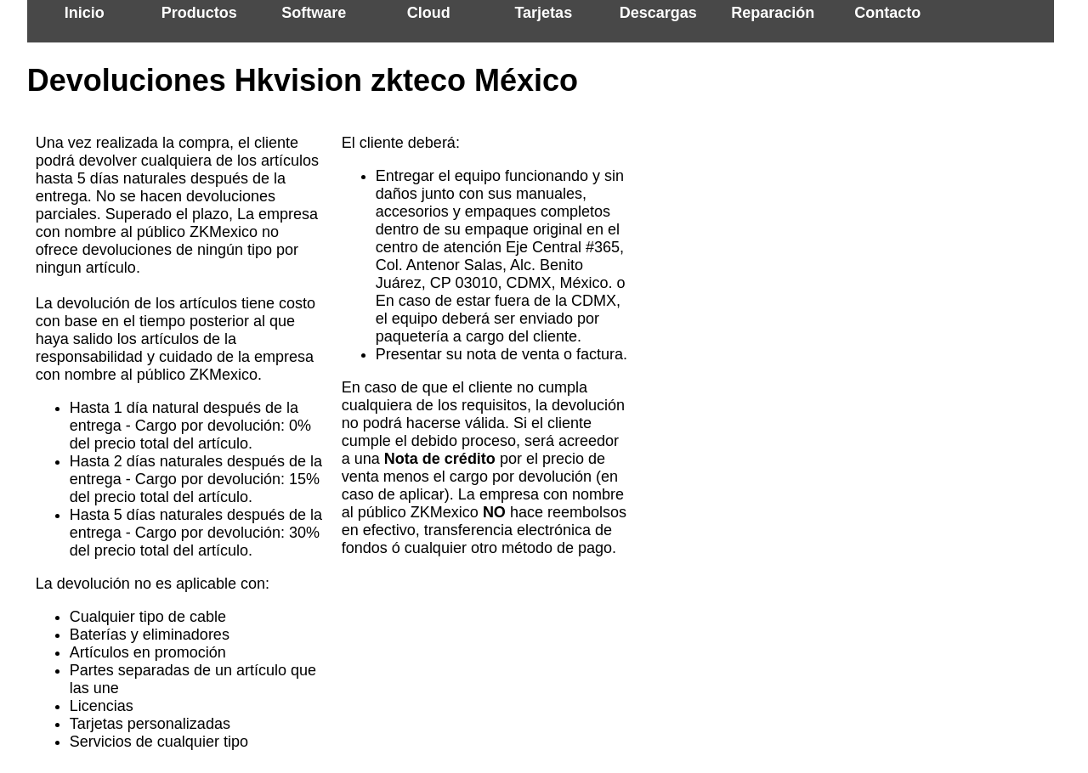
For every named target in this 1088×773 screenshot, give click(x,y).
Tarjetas (543, 12)
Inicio (85, 12)
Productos (199, 12)
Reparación (772, 12)
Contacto (887, 12)
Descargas (658, 12)
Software (313, 12)
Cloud (428, 12)
